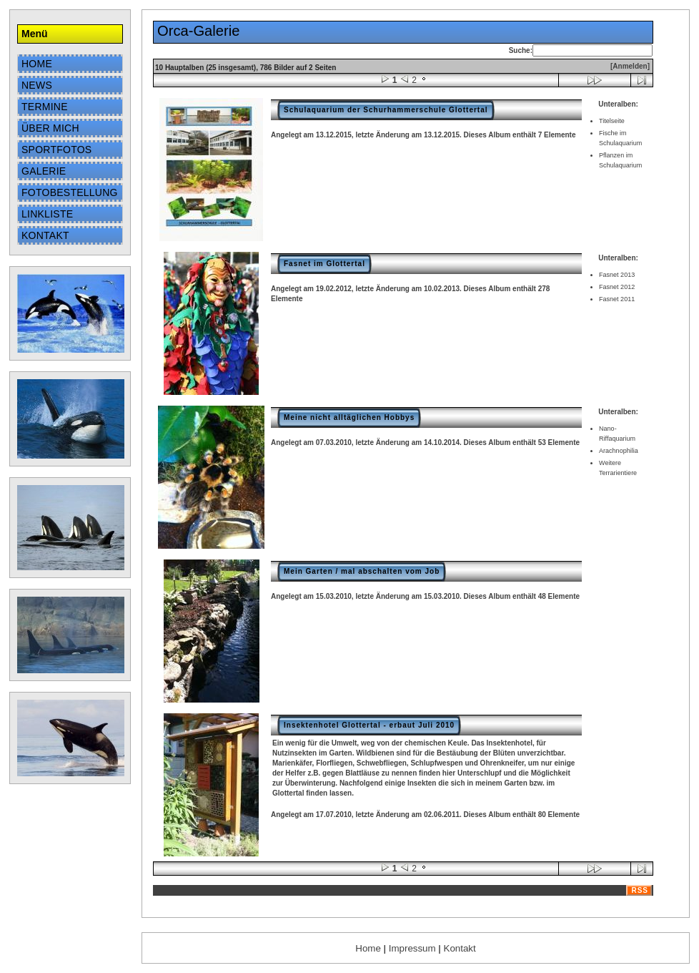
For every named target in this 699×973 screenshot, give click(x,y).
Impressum (412, 948)
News (36, 85)
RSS (639, 890)
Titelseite (612, 120)
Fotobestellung (69, 192)
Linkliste (47, 214)
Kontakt (45, 235)
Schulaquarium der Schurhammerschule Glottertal (386, 110)
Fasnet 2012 (617, 286)
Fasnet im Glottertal (324, 264)
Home (36, 63)
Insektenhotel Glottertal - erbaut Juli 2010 (369, 725)
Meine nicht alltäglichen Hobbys (349, 417)
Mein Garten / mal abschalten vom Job (362, 571)
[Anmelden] (630, 66)
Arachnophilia (618, 450)
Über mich (50, 128)
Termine (44, 106)
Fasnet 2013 (617, 274)
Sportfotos (56, 149)
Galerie (43, 171)
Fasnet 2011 (617, 299)
